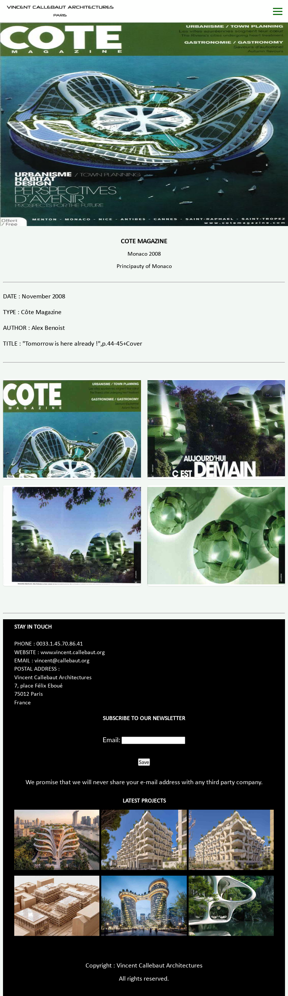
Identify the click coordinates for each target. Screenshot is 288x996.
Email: (111, 739)
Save (144, 762)
